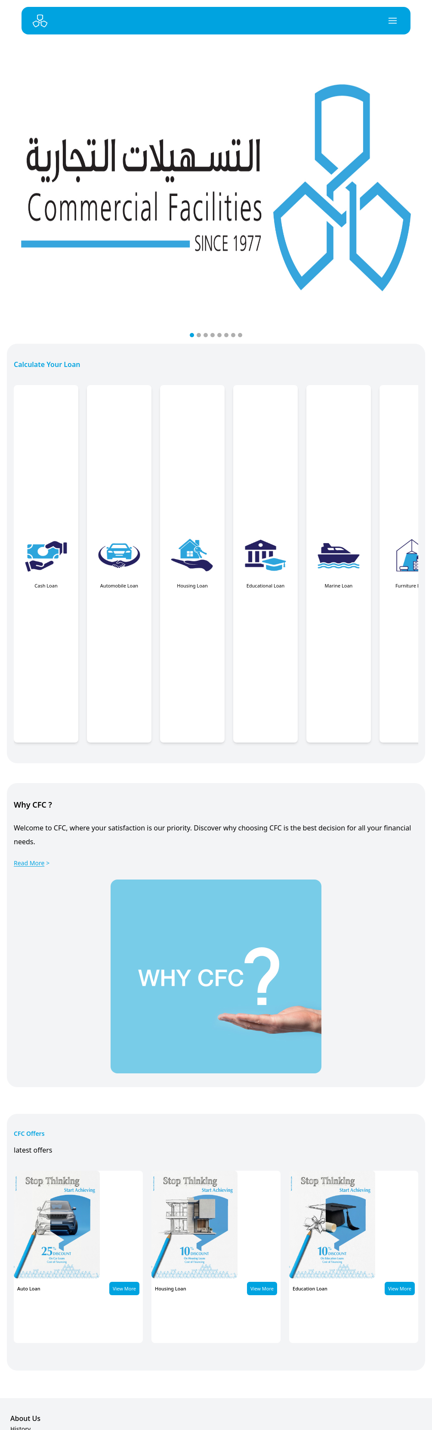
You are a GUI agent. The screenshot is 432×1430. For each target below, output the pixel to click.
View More (124, 1288)
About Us (25, 1418)
